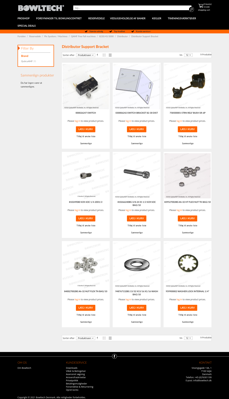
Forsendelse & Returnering (79, 386)
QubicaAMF (29, 61)
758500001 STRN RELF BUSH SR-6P (188, 113)
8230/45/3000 (106, 36)
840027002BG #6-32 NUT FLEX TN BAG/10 (85, 291)
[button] (85, 136)
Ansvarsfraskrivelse (76, 377)
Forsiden (22, 36)
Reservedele (35, 36)
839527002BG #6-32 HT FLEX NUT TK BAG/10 (187, 202)
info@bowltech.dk (202, 380)
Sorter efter (69, 55)
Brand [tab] (24, 56)
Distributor (122, 36)
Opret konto (72, 389)
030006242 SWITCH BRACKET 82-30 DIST (137, 113)
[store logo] (41, 7)
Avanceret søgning (75, 374)
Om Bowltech (24, 367)
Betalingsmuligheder (76, 383)
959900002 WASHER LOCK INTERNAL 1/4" (187, 291)
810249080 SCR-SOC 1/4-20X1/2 (85, 202)
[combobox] (132, 7)
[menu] (114, 22)
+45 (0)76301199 (203, 377)
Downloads (71, 367)
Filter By (27, 48)
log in (77, 120)
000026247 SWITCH (86, 113)
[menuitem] (24, 18)
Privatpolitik (72, 380)
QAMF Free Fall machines (83, 36)
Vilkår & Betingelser (76, 371)
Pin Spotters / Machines (56, 36)
